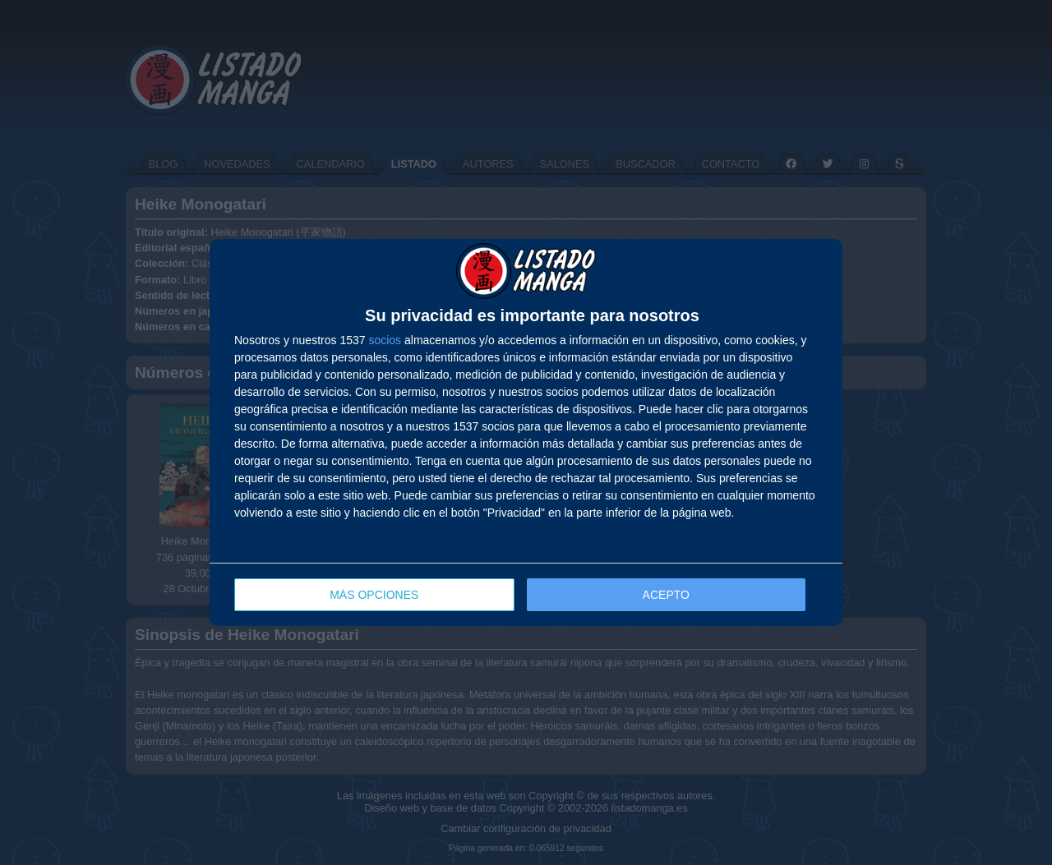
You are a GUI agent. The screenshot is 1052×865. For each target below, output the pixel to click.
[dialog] (526, 432)
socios (384, 340)
